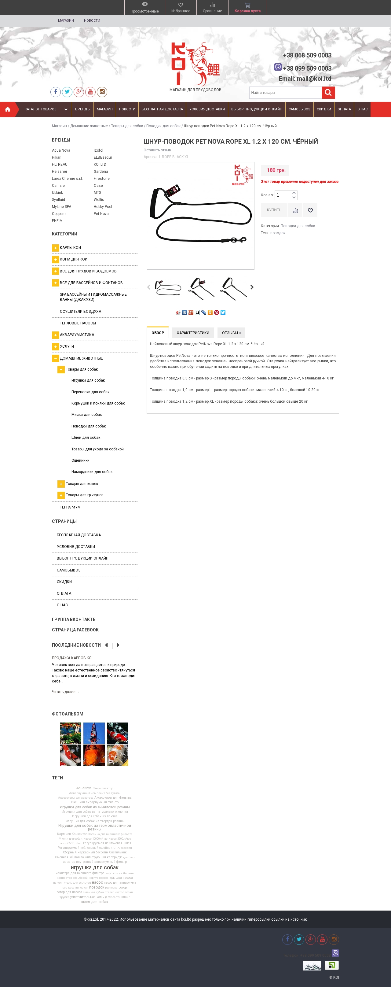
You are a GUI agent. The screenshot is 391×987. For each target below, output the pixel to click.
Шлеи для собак (85, 437)
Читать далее (66, 692)
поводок (96, 887)
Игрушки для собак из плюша (95, 816)
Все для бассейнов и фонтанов (87, 282)
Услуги (63, 346)
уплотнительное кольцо (88, 897)
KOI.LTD (100, 164)
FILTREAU (60, 164)
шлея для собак (94, 902)
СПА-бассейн (122, 847)
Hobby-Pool (103, 207)
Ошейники (80, 460)
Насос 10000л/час (95, 838)
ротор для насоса (69, 892)
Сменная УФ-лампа (69, 857)
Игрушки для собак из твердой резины (94, 821)
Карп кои (64, 834)
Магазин (66, 21)
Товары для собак (127, 126)
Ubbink (57, 192)
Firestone (102, 178)
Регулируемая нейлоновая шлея (107, 843)
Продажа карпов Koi (72, 658)
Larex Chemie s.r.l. (67, 178)
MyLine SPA (61, 207)
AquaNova (84, 788)
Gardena (101, 171)
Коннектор (79, 834)
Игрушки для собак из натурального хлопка (95, 811)
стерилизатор (114, 892)
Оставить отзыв (157, 150)
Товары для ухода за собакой (97, 449)
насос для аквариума (120, 882)
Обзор (158, 333)
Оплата (344, 109)
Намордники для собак (91, 472)
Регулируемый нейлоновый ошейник (85, 847)
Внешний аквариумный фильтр (95, 802)
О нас (362, 109)
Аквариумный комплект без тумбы (94, 793)
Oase (98, 185)
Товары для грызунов (80, 495)
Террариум (70, 507)
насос (97, 882)
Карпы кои (66, 248)
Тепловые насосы (78, 323)
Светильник (118, 852)
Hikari (56, 157)
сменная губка (93, 892)
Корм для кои (69, 259)
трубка (64, 897)
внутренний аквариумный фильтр (101, 861)
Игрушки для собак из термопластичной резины (94, 827)
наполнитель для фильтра (72, 882)
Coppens (59, 214)
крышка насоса (121, 877)
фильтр (113, 897)
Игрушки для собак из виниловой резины (95, 807)
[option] (94, 674)
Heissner (59, 171)
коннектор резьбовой (72, 877)
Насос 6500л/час (70, 843)
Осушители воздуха (80, 311)
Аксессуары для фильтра (113, 797)
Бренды (82, 109)
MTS (97, 192)
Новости (92, 21)
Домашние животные (89, 126)
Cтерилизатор (103, 788)
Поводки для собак (163, 126)
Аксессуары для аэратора (75, 797)
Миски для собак (86, 414)
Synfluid (58, 200)
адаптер (128, 857)
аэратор (69, 862)
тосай (129, 892)
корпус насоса (98, 877)
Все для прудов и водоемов (84, 271)
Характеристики (193, 333)
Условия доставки (207, 109)
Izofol (98, 150)
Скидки (324, 109)
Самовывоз (299, 109)
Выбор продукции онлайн (256, 109)
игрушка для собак (95, 867)
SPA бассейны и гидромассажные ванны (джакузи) (93, 297)
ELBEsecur (103, 157)
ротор (123, 887)
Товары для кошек (77, 484)
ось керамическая (75, 887)
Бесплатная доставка (162, 109)
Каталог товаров (47, 109)
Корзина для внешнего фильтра (110, 834)
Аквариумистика (73, 335)
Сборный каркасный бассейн (85, 852)
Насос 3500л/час (119, 838)
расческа (111, 887)
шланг (125, 897)
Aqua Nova (61, 150)
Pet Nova (101, 214)
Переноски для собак (90, 392)
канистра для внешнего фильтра (80, 873)
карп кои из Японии (119, 873)
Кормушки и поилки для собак (98, 403)
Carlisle (58, 185)
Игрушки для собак (88, 380)
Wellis (99, 200)
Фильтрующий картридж (103, 857)
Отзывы (231, 333)
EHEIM (57, 221)
